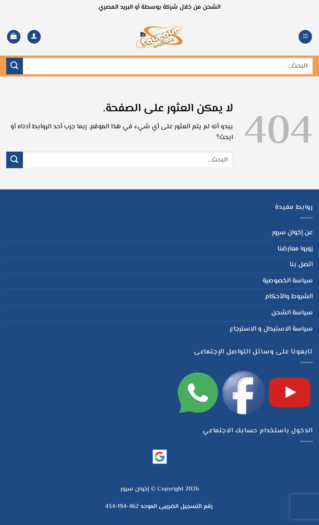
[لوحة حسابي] (34, 37)
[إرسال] (14, 66)
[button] (305, 37)
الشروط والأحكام (289, 297)
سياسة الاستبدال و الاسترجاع (271, 329)
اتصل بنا (301, 265)
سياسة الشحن (292, 313)
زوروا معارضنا (295, 249)
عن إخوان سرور (292, 233)
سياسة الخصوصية (288, 281)
